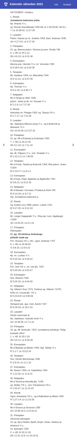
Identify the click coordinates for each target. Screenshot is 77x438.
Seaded (67, 4)
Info (56, 4)
